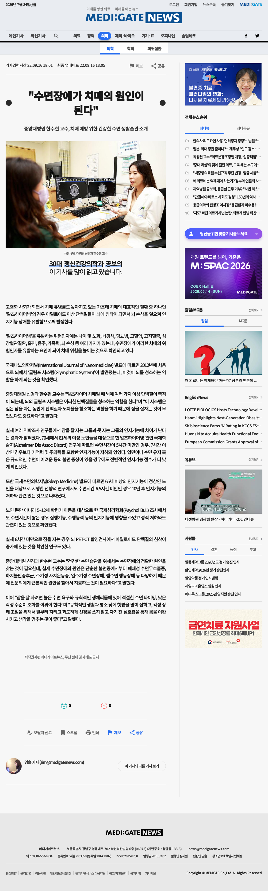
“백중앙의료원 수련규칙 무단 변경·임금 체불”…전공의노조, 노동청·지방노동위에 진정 (227, 172)
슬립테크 (189, 35)
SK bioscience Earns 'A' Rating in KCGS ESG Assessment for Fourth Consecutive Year (223, 425)
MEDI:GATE (251, 4)
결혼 (214, 549)
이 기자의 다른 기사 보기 (142, 766)
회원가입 (190, 4)
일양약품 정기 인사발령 (201, 578)
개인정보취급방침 (60, 873)
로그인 (174, 4)
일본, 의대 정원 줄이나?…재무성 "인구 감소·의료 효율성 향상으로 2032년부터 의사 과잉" (227, 148)
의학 (104, 35)
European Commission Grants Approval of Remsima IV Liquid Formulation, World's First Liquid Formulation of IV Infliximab (223, 441)
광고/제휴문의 (117, 873)
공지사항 (135, 873)
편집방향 (11, 873)
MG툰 (243, 320)
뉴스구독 (209, 4)
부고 (253, 549)
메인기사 (16, 35)
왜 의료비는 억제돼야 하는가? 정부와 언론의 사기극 (227, 180)
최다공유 (243, 128)
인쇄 (95, 732)
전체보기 (253, 310)
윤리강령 (25, 873)
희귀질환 (154, 48)
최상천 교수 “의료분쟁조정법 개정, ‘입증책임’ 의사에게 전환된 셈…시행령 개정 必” (227, 156)
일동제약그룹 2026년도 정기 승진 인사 (212, 562)
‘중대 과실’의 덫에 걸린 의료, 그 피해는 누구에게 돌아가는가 (227, 164)
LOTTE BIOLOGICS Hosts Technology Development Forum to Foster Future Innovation (223, 409)
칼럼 (204, 320)
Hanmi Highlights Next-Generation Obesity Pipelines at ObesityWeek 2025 (223, 417)
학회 (130, 48)
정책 (90, 35)
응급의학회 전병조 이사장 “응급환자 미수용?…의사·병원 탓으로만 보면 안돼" (227, 205)
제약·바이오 (125, 35)
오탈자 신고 (43, 732)
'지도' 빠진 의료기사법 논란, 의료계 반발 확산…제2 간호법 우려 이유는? (227, 213)
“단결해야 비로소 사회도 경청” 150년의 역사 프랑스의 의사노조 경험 (227, 197)
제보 (139, 66)
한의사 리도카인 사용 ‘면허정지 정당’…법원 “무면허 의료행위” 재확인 (227, 140)
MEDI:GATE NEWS (134, 15)
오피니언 (168, 35)
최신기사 (37, 35)
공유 (161, 66)
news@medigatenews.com (209, 848)
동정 (233, 549)
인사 (194, 549)
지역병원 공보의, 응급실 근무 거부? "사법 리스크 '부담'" (227, 189)
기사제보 (150, 873)
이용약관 (40, 873)
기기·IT (147, 35)
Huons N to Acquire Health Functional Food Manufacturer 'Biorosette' (223, 433)
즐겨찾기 (227, 4)
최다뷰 (204, 128)
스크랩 (72, 732)
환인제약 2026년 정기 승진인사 (207, 570)
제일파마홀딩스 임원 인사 (203, 586)
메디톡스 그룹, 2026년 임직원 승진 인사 (213, 594)
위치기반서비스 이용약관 (90, 873)
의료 (76, 35)
